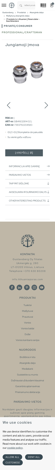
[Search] (21, 5)
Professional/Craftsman (22, 32)
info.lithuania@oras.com (27, 279)
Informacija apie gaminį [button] (29, 166)
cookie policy (15, 447)
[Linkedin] (19, 287)
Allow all (12, 457)
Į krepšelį (24, 153)
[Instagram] (34, 287)
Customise (13, 462)
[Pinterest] (27, 287)
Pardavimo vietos (29, 174)
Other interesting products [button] (29, 200)
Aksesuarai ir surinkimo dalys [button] (29, 192)
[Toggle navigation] (4, 5)
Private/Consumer (18, 26)
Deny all (34, 457)
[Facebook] (12, 287)
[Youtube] (41, 287)
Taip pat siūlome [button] (29, 183)
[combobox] (30, 5)
